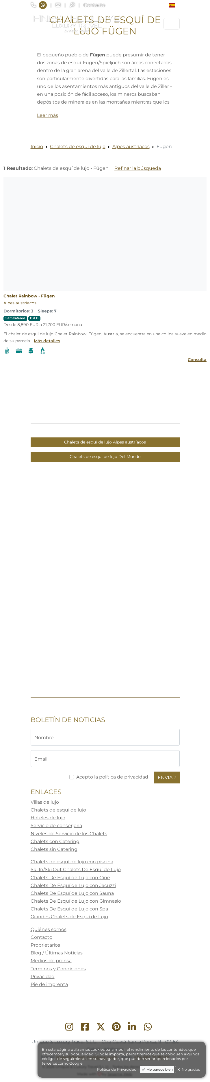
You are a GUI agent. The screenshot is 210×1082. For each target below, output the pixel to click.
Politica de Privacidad (117, 1069)
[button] (174, 5)
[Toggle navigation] (171, 24)
